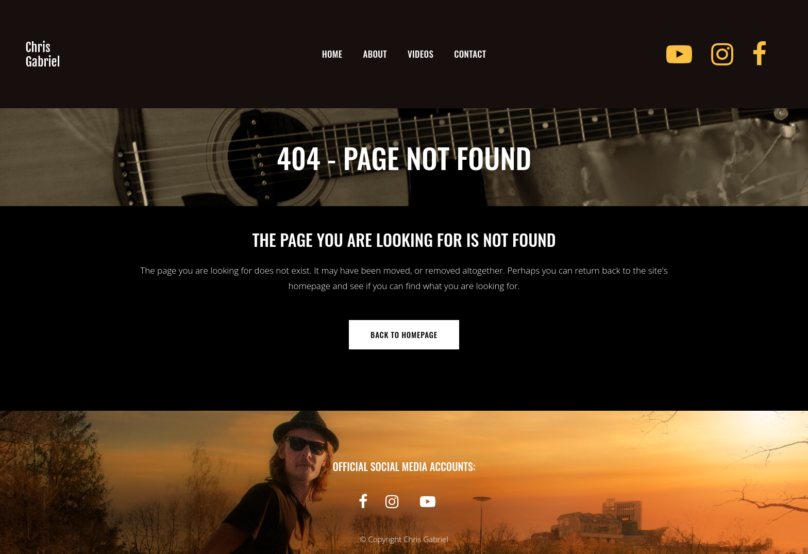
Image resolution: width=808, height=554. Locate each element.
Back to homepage (404, 334)
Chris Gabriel (425, 539)
